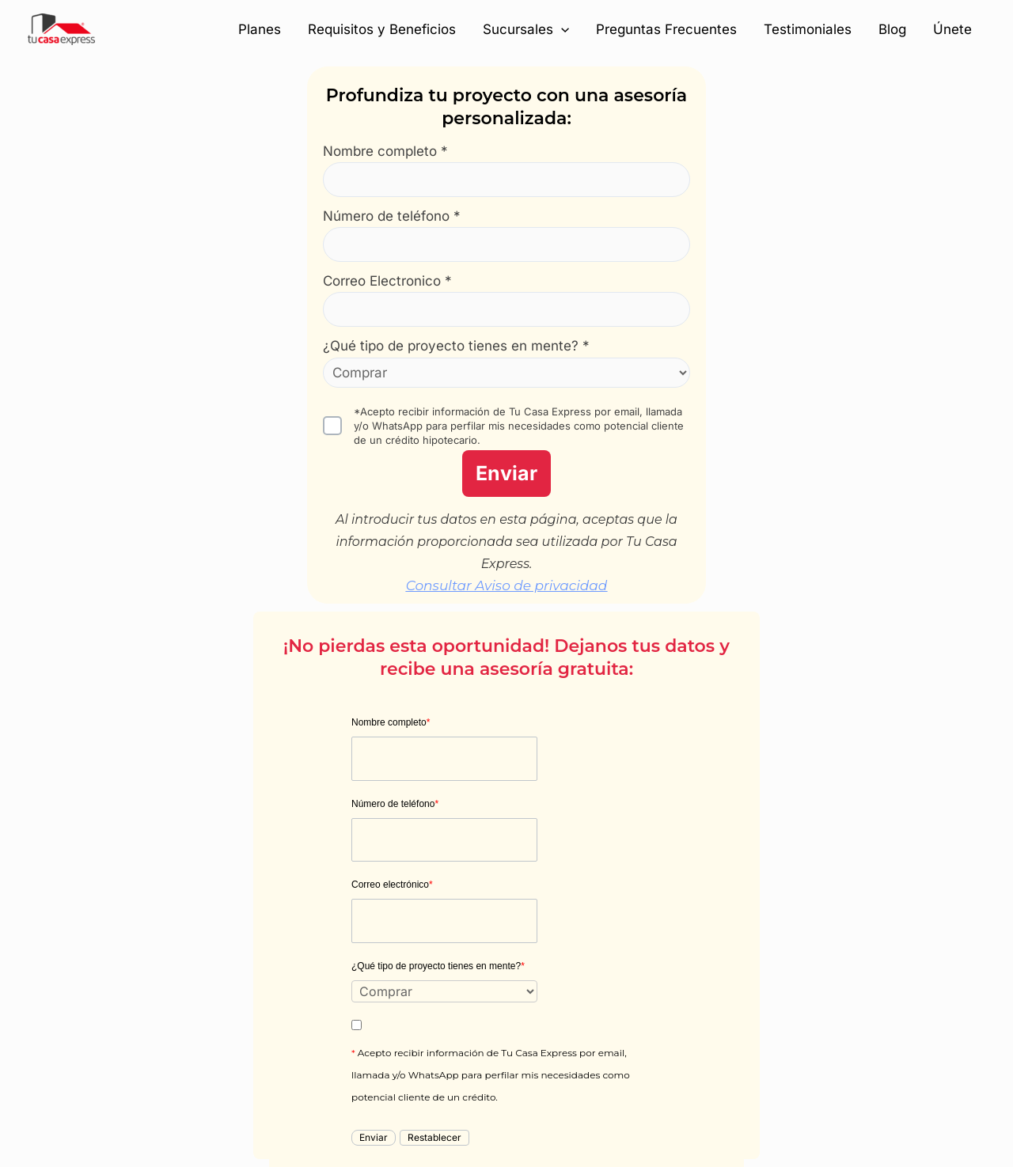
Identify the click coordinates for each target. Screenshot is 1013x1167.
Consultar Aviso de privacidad (507, 585)
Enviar (506, 473)
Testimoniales (808, 29)
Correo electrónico (392, 884)
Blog (892, 29)
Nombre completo (390, 722)
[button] (561, 29)
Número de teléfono (394, 803)
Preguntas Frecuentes (666, 29)
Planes (259, 29)
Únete (952, 29)
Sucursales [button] (526, 29)
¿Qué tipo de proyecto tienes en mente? (438, 966)
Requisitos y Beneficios (382, 29)
